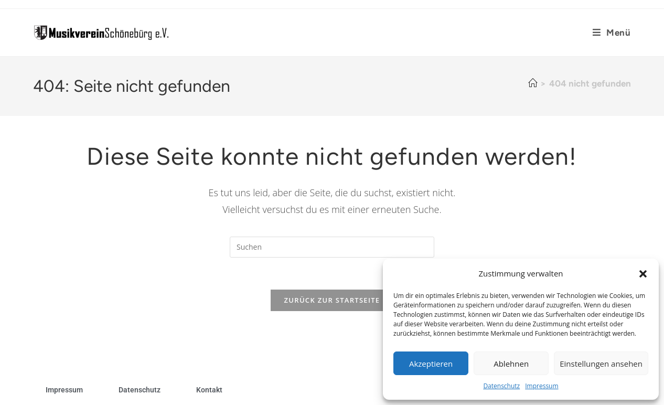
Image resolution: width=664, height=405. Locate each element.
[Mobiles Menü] (608, 32)
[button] (643, 274)
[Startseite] (532, 83)
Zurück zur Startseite (332, 300)
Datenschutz (501, 385)
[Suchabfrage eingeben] (332, 247)
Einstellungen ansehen (601, 363)
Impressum (541, 385)
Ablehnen (511, 363)
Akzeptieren (431, 363)
